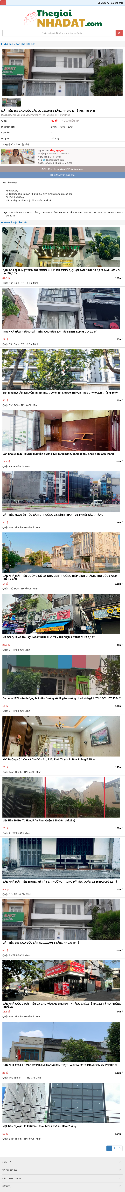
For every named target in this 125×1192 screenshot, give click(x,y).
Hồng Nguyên (57, 150)
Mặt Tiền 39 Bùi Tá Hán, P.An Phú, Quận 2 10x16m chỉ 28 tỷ (38, 820)
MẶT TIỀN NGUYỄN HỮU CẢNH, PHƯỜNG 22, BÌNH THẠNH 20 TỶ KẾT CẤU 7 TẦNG (53, 515)
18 (44, 160)
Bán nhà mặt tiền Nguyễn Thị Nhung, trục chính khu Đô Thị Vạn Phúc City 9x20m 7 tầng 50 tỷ (60, 392)
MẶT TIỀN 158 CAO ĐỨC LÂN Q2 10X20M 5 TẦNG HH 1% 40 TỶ (41, 212)
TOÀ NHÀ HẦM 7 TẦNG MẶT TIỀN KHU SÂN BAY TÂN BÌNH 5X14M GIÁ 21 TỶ (49, 331)
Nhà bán (8, 44)
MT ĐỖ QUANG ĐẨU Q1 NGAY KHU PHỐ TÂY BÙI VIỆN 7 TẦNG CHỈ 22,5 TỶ (48, 637)
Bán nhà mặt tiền (25, 44)
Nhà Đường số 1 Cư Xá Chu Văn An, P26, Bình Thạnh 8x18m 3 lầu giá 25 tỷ (48, 759)
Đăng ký (105, 2)
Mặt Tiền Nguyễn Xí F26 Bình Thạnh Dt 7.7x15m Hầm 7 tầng (39, 1126)
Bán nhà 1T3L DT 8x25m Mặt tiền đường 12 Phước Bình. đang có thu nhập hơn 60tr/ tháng (58, 453)
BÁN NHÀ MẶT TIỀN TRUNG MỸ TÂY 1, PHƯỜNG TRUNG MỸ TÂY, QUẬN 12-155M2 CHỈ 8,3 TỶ (59, 881)
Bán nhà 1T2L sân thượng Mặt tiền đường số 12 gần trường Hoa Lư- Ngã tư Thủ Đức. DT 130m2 (61, 698)
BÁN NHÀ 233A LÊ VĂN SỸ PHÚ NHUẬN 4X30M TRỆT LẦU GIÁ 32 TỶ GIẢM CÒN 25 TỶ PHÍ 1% (59, 1065)
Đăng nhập (118, 3)
